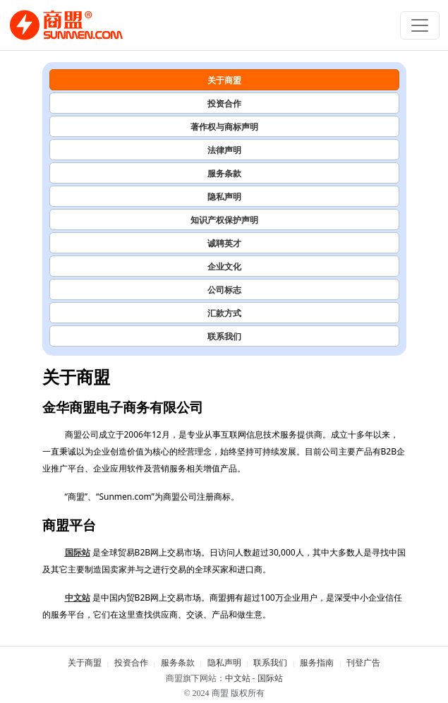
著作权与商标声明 (224, 127)
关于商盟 (224, 80)
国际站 (77, 552)
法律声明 (224, 150)
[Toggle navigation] (420, 25)
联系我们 (224, 336)
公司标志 (224, 290)
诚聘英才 (224, 243)
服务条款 (224, 173)
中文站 (77, 597)
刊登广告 (363, 663)
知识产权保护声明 (224, 220)
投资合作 (224, 103)
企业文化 (224, 266)
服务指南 (317, 663)
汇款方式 (224, 313)
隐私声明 (224, 197)
